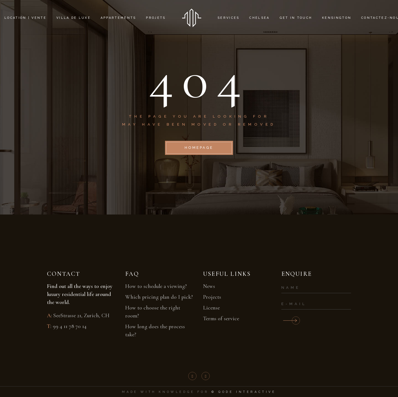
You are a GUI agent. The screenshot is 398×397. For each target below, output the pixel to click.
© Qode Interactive (243, 392)
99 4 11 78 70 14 (70, 326)
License (211, 308)
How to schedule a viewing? (156, 286)
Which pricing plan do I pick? (159, 297)
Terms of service (221, 318)
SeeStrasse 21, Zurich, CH (81, 315)
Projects (212, 297)
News (209, 286)
